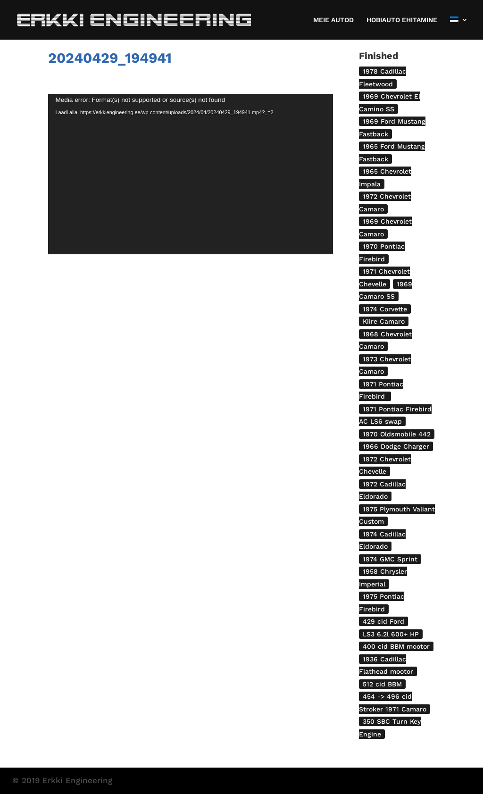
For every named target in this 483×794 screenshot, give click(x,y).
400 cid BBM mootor (396, 646)
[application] (190, 174)
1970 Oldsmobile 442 (397, 434)
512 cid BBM (382, 684)
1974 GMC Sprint (390, 559)
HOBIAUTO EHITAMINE (401, 20)
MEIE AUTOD (333, 20)
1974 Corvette (385, 309)
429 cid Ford (383, 621)
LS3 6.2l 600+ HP (391, 634)
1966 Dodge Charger (396, 446)
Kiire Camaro (384, 321)
